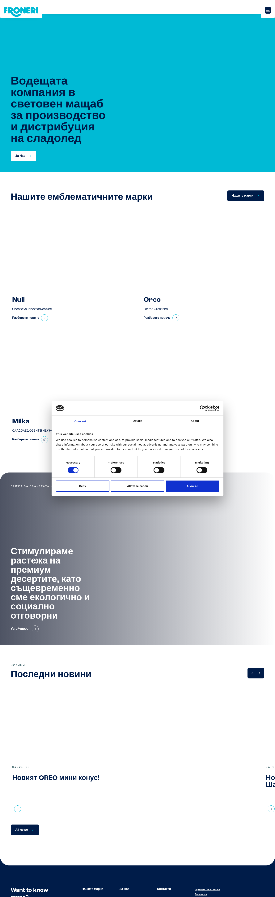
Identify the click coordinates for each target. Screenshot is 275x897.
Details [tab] (137, 420)
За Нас (124, 889)
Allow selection (137, 486)
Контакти (164, 889)
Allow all (192, 486)
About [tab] (195, 420)
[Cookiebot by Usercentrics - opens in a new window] (202, 408)
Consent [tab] (80, 421)
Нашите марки (92, 889)
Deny (82, 486)
